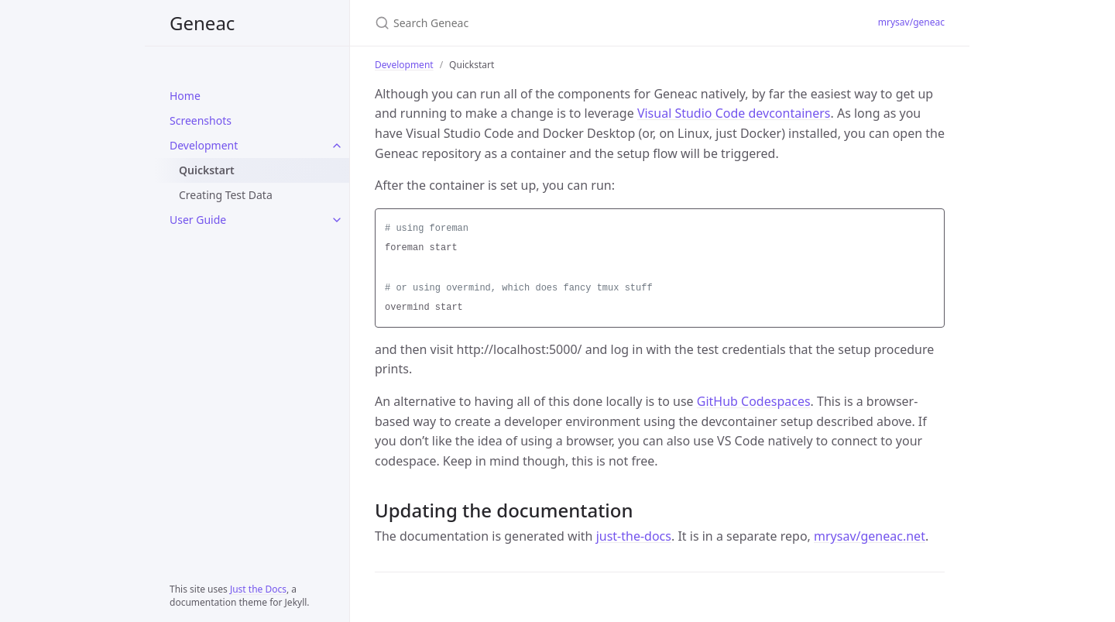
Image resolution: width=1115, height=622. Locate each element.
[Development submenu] (336, 145)
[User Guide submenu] (336, 220)
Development (204, 145)
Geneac (202, 23)
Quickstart (207, 170)
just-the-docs (633, 536)
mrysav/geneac (911, 22)
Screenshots (201, 120)
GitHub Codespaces (754, 401)
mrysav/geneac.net (869, 536)
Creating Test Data (226, 194)
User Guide (198, 219)
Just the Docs (258, 589)
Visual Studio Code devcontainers (734, 113)
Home (185, 95)
